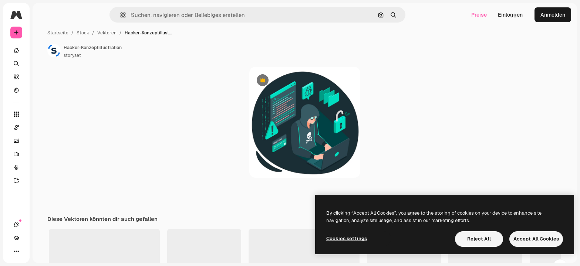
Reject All (479, 239)
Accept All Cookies (536, 239)
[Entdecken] (44, 90)
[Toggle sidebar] (72, 15)
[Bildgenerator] (44, 141)
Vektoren (163, 33)
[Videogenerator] (44, 154)
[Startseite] (44, 50)
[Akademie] (30, 251)
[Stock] (44, 77)
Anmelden (552, 14)
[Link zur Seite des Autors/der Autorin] (110, 50)
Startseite (114, 33)
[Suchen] (44, 63)
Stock (139, 33)
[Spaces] (44, 127)
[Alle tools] (44, 114)
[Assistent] (44, 181)
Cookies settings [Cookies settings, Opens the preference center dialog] (346, 238)
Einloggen (510, 14)
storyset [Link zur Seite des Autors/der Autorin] (128, 55)
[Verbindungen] (16, 251)
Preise (479, 14)
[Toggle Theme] (43, 251)
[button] (148, 15)
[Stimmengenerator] (44, 167)
